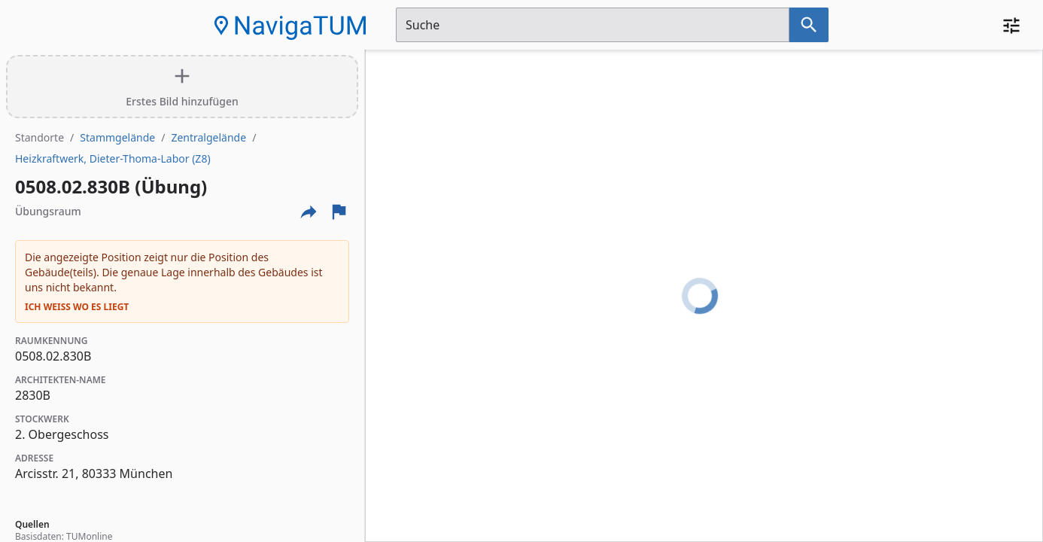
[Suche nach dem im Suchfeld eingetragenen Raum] (809, 25)
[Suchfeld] (593, 24)
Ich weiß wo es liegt (77, 307)
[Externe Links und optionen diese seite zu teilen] (308, 211)
